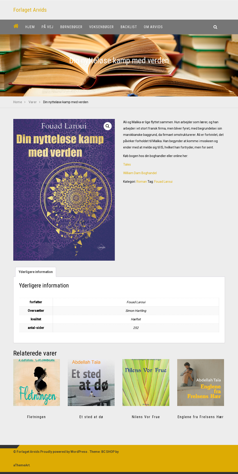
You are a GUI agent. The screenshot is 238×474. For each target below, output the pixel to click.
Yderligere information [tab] (36, 272)
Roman (141, 181)
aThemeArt (21, 465)
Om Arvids (153, 27)
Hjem (30, 27)
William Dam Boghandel (140, 173)
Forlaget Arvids (30, 10)
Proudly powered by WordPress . (64, 451)
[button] (108, 126)
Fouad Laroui (163, 181)
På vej (47, 27)
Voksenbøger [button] (101, 27)
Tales (127, 164)
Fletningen (36, 417)
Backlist (128, 27)
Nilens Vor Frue (146, 417)
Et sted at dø (91, 417)
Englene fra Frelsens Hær (200, 417)
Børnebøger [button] (71, 27)
